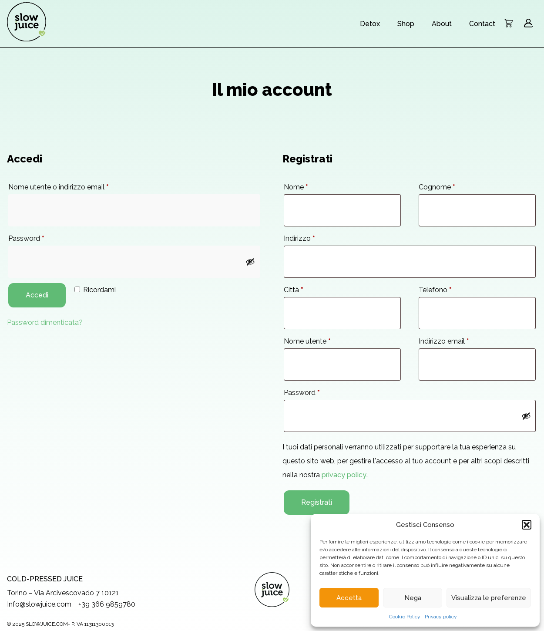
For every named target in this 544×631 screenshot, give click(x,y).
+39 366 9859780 (106, 604)
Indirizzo (299, 238)
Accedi (37, 295)
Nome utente (307, 341)
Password (26, 238)
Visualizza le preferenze (488, 598)
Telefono (435, 290)
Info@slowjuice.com (39, 604)
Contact (482, 24)
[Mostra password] (250, 262)
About (442, 24)
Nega (412, 598)
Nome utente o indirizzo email (58, 187)
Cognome (437, 187)
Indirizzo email (444, 341)
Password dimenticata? (45, 322)
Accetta (349, 598)
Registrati (316, 502)
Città (293, 290)
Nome (296, 187)
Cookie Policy (404, 617)
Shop (405, 24)
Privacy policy (441, 617)
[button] (526, 524)
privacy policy (344, 475)
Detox (370, 24)
